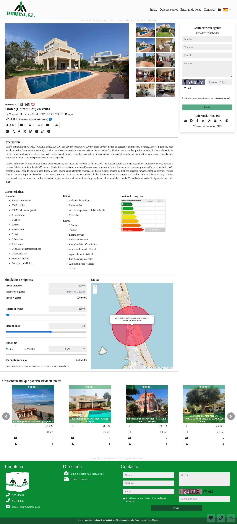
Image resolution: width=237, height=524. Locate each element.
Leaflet (146, 368)
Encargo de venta (190, 9)
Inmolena (88, 520)
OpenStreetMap (157, 368)
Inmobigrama (153, 520)
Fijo (11, 349)
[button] (6, 416)
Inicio (153, 9)
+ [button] (95, 287)
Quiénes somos (169, 9)
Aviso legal (135, 520)
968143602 (213, 33)
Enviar (207, 107)
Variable (31, 349)
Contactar (210, 9)
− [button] (95, 291)
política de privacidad (222, 98)
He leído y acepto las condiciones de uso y (207, 98)
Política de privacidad (103, 520)
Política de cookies (121, 520)
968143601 (201, 33)
